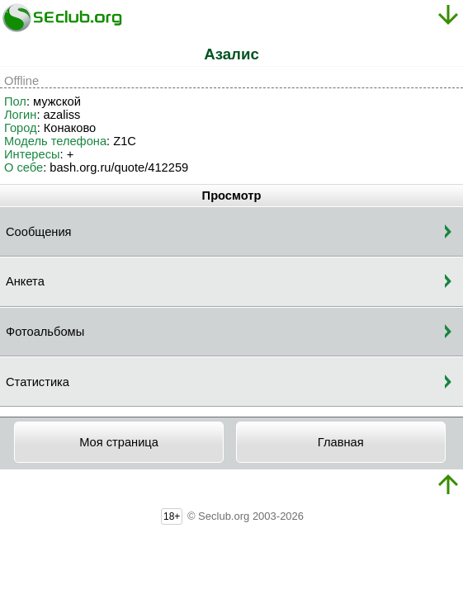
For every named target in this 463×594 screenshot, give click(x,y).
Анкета (25, 281)
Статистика (37, 382)
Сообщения (39, 231)
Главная (341, 442)
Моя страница (118, 442)
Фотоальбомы (45, 331)
